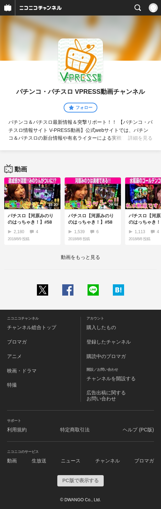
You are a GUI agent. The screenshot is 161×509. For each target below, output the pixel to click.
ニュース (70, 460)
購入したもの (101, 327)
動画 (12, 460)
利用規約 (17, 429)
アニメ (14, 356)
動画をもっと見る (80, 257)
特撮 (12, 385)
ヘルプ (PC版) (138, 429)
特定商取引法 (75, 429)
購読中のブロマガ (106, 356)
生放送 (39, 460)
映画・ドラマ (22, 371)
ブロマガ (17, 342)
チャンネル (107, 460)
